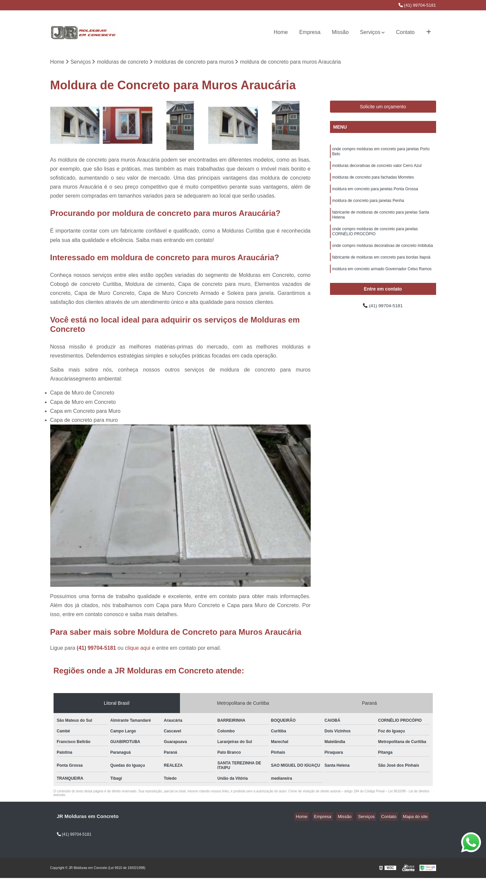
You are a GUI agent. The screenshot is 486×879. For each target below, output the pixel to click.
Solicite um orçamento (383, 107)
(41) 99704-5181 (417, 5)
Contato (405, 32)
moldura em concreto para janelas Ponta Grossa (375, 194)
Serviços (370, 32)
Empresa (309, 32)
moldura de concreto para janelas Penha (368, 207)
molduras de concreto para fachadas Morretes (373, 182)
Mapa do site (417, 817)
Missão (340, 32)
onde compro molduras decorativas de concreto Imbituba (382, 257)
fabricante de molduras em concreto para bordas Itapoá (381, 270)
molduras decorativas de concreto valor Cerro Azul (377, 169)
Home (281, 32)
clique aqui (138, 648)
